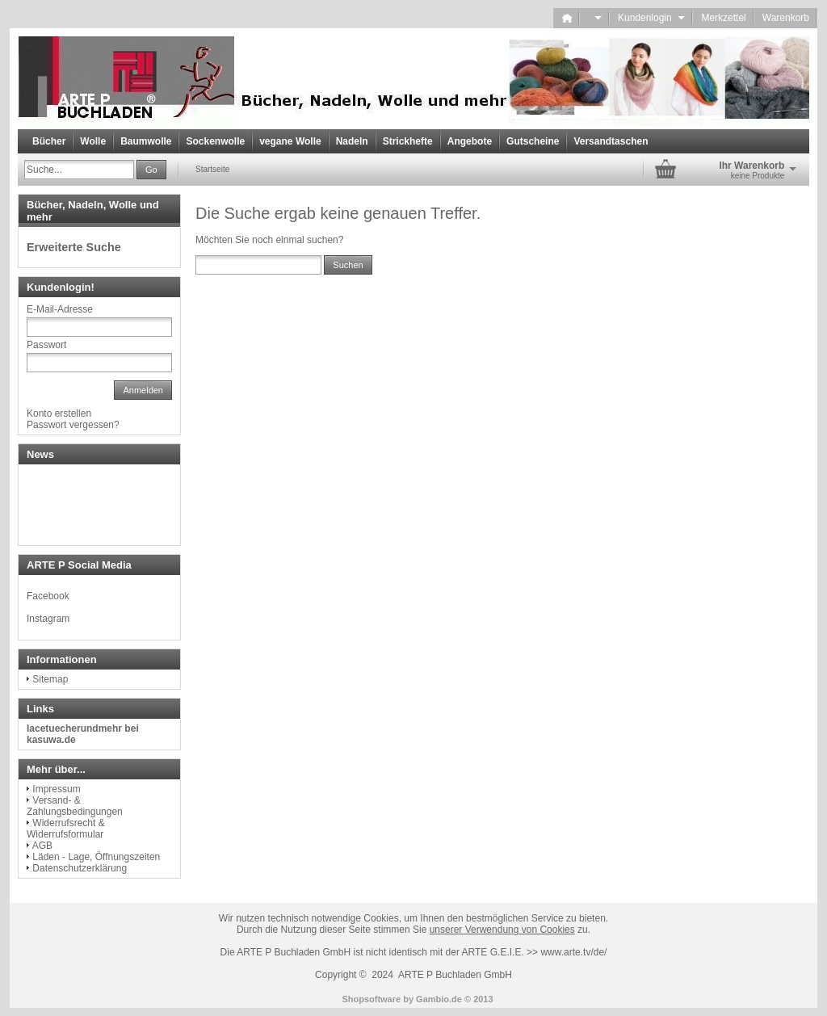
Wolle (93, 141)
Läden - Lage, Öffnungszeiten (96, 857)
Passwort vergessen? (73, 424)
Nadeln (352, 141)
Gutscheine (532, 141)
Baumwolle (145, 141)
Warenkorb (785, 17)
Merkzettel (723, 17)
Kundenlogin (651, 17)
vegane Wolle (290, 141)
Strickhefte (408, 141)
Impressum (56, 789)
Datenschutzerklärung (79, 868)
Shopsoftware (371, 999)
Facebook (48, 596)
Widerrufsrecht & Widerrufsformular (66, 828)
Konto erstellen (59, 413)
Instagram (48, 618)
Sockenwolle (215, 141)
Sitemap (50, 679)
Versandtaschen (610, 141)
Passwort (46, 345)
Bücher (48, 141)
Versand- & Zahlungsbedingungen (75, 806)
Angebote (469, 141)
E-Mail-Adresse (60, 309)
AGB (42, 845)
